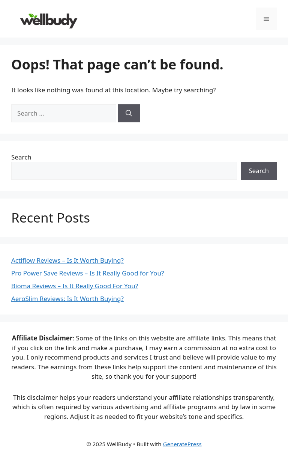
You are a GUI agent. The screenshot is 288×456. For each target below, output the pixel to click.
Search (21, 157)
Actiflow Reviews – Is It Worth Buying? (67, 260)
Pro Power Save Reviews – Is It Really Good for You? (87, 273)
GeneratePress (182, 444)
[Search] (129, 113)
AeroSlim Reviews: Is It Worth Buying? (67, 298)
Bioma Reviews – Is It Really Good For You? (74, 285)
